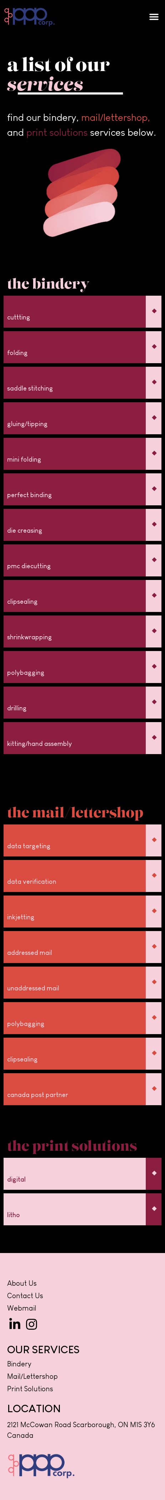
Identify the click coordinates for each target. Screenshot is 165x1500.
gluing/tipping (27, 424)
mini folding (24, 459)
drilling (17, 708)
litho (13, 1215)
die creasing (24, 530)
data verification (31, 881)
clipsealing (22, 601)
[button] (153, 16)
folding (17, 353)
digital (16, 1179)
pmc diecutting (29, 566)
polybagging (26, 673)
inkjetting (21, 917)
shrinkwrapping (29, 637)
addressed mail (29, 953)
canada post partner (37, 1095)
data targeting (29, 846)
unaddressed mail (33, 988)
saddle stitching (30, 388)
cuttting (18, 317)
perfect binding (29, 495)
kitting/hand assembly (39, 744)
